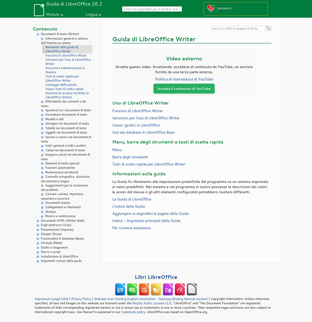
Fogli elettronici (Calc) (56, 225)
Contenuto (45, 29)
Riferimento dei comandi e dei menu (63, 103)
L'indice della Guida (128, 206)
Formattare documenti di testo (66, 114)
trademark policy (133, 312)
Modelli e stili (54, 119)
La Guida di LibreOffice (131, 199)
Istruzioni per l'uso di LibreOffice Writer (68, 62)
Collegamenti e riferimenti (63, 207)
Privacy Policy (81, 299)
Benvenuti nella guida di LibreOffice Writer (61, 49)
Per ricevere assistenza (131, 227)
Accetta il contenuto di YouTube (184, 88)
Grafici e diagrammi (54, 247)
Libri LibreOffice (156, 276)
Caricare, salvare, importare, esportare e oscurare (62, 196)
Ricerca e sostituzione (60, 216)
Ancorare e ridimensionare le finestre (65, 70)
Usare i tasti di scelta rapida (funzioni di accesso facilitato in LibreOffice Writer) (67, 93)
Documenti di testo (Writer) (60, 34)
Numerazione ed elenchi (61, 172)
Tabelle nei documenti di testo (65, 128)
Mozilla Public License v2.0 (151, 303)
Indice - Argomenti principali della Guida (146, 220)
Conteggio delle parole (61, 85)
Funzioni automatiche (60, 168)
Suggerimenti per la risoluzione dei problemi (64, 187)
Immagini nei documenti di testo (67, 123)
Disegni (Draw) (51, 234)
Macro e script (50, 252)
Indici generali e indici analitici (65, 145)
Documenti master (57, 203)
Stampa (50, 212)
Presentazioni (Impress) (57, 229)
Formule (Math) (51, 243)
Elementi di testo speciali (62, 163)
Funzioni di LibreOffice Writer (66, 55)
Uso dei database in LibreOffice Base (143, 132)
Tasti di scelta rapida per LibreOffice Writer (62, 78)
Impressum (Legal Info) (51, 299)
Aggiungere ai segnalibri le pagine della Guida (150, 213)
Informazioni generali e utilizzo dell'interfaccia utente (64, 40)
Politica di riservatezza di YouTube (184, 79)
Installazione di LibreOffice (59, 256)
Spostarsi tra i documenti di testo (68, 110)
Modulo (52, 14)
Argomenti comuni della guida (61, 261)
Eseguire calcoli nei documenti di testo (65, 156)
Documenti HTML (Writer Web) (62, 221)
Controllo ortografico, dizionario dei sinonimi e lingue (65, 179)
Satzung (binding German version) (183, 299)
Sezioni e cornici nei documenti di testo (66, 139)
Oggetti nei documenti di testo (66, 132)
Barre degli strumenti (130, 156)
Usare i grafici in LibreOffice (136, 125)
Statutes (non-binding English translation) (124, 299)
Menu (117, 149)
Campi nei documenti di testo (65, 150)
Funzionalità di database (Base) (62, 238)
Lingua (91, 14)
